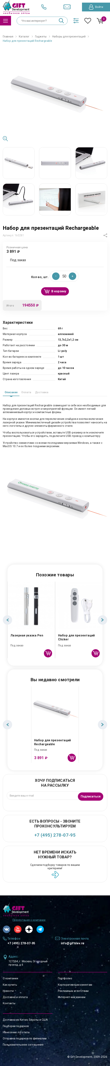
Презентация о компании (29, 919)
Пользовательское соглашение (23, 1044)
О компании (10, 978)
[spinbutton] (64, 276)
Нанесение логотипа (16, 1032)
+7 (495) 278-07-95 (55, 835)
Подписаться (89, 795)
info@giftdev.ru (72, 943)
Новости (8, 990)
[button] (72, 276)
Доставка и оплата (15, 997)
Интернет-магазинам (72, 997)
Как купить (10, 984)
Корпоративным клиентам (75, 984)
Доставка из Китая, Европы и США (25, 1019)
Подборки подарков (16, 1026)
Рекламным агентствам (73, 990)
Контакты (9, 1003)
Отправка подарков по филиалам (25, 1038)
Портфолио (65, 978)
